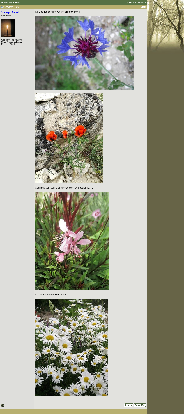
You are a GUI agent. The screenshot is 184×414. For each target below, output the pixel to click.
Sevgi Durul (10, 12)
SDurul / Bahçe (139, 2)
